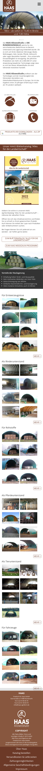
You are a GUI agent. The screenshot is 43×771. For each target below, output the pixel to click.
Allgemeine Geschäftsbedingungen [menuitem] (21, 764)
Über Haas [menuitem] (21, 748)
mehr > (37, 356)
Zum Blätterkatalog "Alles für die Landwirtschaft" (21, 239)
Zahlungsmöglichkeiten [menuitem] (21, 760)
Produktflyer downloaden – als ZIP (22, 133)
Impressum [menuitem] (21, 768)
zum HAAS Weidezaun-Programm (21, 245)
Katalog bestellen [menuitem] (21, 752)
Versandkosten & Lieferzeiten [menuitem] (21, 756)
